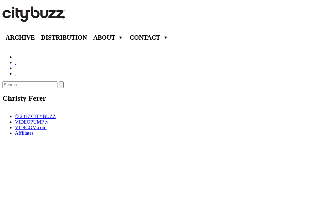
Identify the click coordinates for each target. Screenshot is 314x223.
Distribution (64, 37)
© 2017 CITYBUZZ (35, 116)
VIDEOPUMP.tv (31, 122)
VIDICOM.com (31, 127)
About (104, 37)
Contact (145, 37)
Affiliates (24, 133)
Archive (20, 37)
